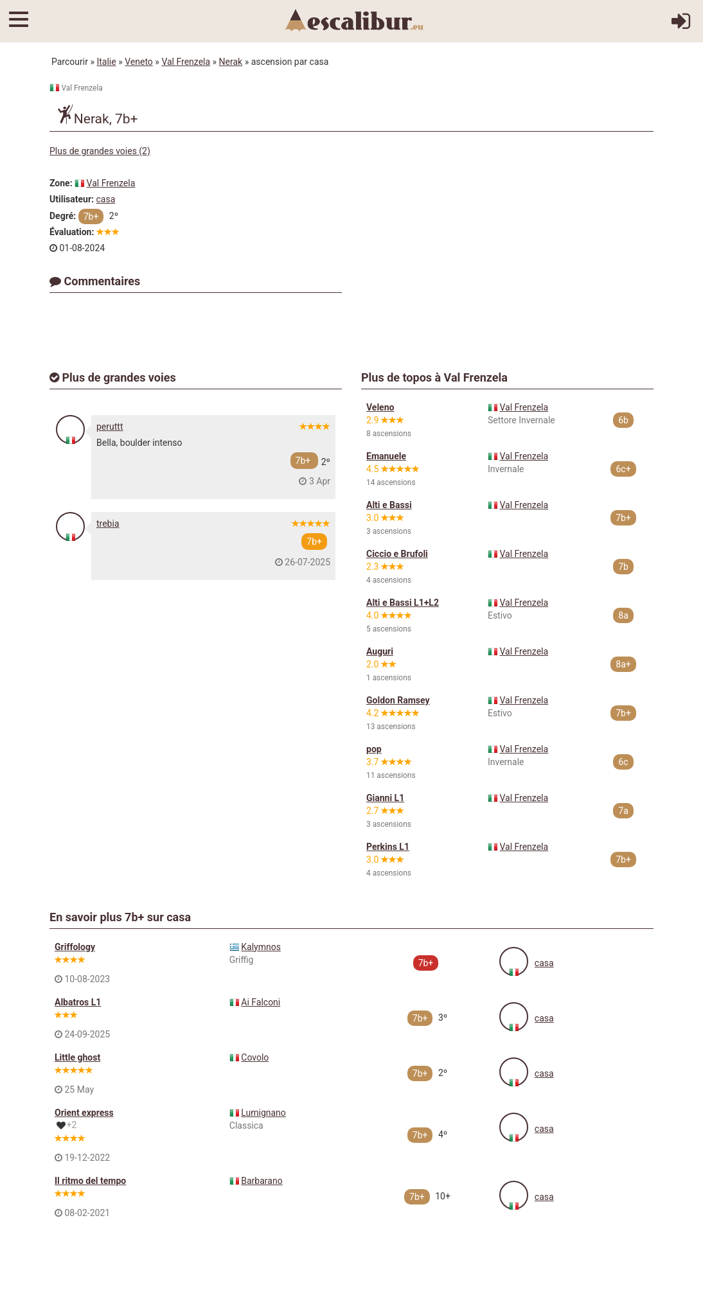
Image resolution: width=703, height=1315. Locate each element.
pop (374, 749)
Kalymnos (261, 947)
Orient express (84, 1113)
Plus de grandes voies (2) (99, 151)
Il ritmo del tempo (90, 1181)
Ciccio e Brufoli (397, 554)
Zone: (61, 183)
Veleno (380, 407)
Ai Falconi (260, 1002)
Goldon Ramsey (398, 700)
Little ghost (77, 1057)
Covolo (255, 1057)
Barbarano (261, 1181)
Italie (106, 62)
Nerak (231, 62)
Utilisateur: (71, 199)
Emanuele (386, 456)
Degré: (62, 216)
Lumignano (263, 1113)
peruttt (109, 426)
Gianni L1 (385, 798)
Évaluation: (71, 232)
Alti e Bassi (389, 505)
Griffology (75, 947)
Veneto (139, 62)
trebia (108, 523)
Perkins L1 (387, 847)
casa (105, 199)
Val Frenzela (185, 62)
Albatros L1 (78, 1002)
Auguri (379, 651)
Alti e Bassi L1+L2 (402, 602)
